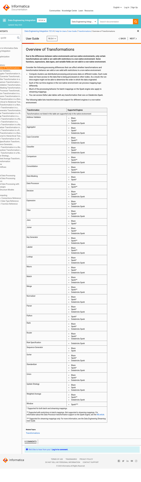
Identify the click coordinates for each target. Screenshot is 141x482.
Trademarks (71, 473)
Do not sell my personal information (62, 476)
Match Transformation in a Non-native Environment (18, 122)
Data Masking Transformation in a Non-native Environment (20, 88)
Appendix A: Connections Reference (19, 198)
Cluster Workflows (12, 167)
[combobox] (115, 21)
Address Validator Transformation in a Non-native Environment (19, 71)
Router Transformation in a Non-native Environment (21, 139)
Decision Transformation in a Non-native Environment (19, 93)
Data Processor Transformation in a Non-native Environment (21, 91)
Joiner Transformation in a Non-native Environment (18, 108)
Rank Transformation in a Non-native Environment (20, 133)
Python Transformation (14, 161)
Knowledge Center (69, 11)
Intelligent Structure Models (15, 190)
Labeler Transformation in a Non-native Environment (21, 113)
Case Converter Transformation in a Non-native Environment (21, 76)
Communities (54, 11)
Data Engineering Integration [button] (84, 22)
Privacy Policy (86, 473)
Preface (7, 45)
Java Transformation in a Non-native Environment (20, 105)
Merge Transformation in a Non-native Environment (21, 124)
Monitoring (9, 173)
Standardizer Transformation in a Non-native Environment (21, 150)
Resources (88, 11)
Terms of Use (57, 473)
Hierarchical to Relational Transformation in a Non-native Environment (21, 102)
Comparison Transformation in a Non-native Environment (21, 82)
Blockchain (9, 192)
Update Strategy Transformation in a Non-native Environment (19, 156)
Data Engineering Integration (22, 20)
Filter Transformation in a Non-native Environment (20, 99)
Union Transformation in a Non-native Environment (20, 153)
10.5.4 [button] (41, 20)
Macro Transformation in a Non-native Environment (21, 119)
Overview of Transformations (20, 68)
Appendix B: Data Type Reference (18, 201)
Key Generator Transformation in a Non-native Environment (20, 110)
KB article (50, 428)
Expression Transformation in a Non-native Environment (20, 96)
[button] (118, 7)
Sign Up (134, 7)
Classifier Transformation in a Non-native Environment (21, 79)
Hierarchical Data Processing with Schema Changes (18, 185)
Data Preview (9, 164)
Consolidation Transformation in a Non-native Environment (20, 85)
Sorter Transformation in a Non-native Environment (20, 147)
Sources (7, 59)
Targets (7, 62)
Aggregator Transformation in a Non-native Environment (20, 74)
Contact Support (91, 476)
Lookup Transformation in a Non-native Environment (19, 116)
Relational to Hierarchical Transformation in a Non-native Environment (21, 136)
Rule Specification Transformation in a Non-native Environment (21, 141)
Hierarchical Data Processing (16, 175)
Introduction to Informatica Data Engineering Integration (17, 49)
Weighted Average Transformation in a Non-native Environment (21, 158)
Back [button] (123, 38)
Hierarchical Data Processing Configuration (16, 179)
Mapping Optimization (13, 57)
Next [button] (132, 38)
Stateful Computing (12, 195)
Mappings (8, 54)
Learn (80, 11)
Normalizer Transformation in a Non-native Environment (21, 127)
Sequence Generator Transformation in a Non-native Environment (19, 144)
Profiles (7, 170)
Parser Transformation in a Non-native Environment (21, 130)
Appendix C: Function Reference (17, 204)
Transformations (11, 65)
